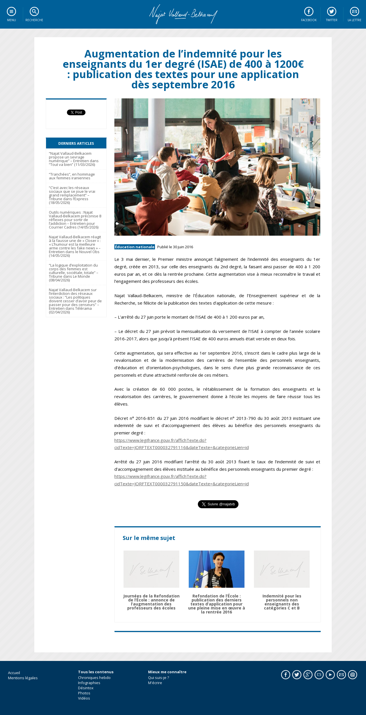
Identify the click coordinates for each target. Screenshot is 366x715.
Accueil (14, 672)
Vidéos (84, 698)
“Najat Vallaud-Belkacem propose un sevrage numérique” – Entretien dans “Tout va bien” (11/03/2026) (74, 159)
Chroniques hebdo (94, 677)
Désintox (86, 687)
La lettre (354, 20)
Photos (84, 693)
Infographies (89, 682)
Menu (11, 20)
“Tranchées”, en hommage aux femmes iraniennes (72, 176)
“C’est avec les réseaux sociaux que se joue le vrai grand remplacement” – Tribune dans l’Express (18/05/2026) (72, 195)
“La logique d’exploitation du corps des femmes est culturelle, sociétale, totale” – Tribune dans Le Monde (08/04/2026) (73, 273)
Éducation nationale (134, 246)
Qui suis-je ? (158, 677)
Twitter (331, 20)
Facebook (309, 20)
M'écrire (155, 682)
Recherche (34, 20)
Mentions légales (23, 677)
